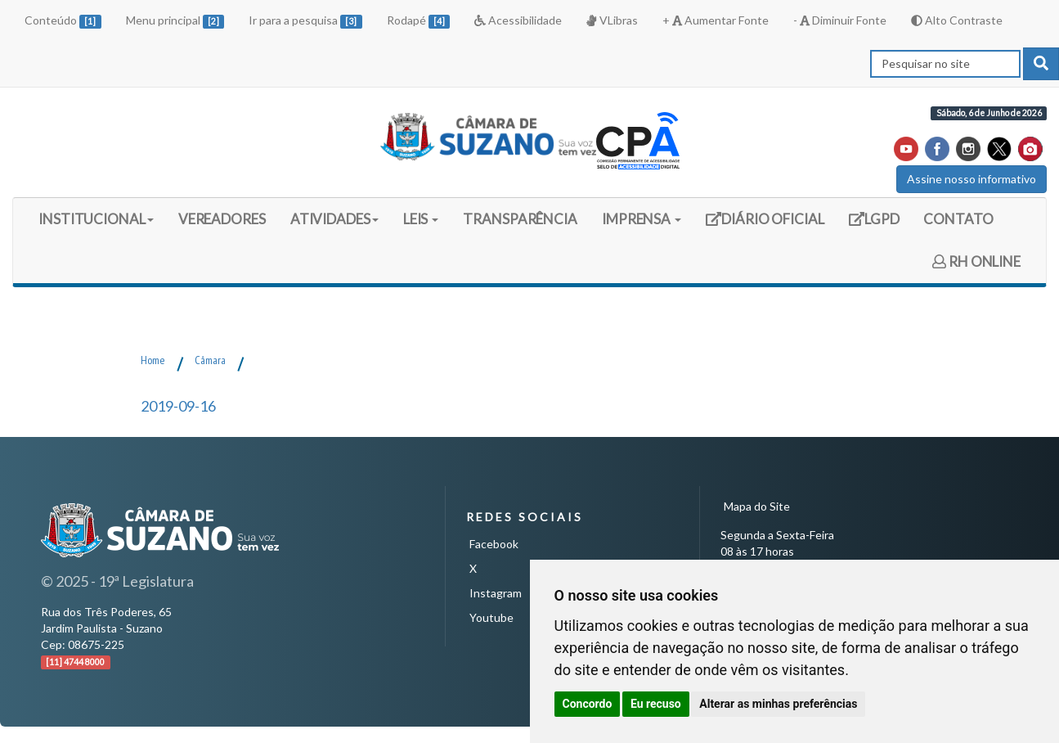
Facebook (493, 544)
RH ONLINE (976, 261)
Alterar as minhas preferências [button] (778, 703)
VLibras (611, 20)
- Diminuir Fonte (839, 20)
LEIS (421, 218)
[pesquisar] (1041, 63)
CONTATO (958, 218)
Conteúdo (63, 21)
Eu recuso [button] (655, 703)
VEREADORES (222, 218)
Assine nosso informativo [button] (971, 179)
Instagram (495, 593)
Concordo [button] (588, 703)
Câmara (210, 360)
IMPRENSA (641, 218)
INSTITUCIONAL (96, 218)
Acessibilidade (518, 20)
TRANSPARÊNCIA (520, 218)
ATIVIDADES (334, 218)
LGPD (880, 224)
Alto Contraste (957, 20)
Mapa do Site (757, 506)
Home (153, 360)
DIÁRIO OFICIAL (764, 224)
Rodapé (419, 21)
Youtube (491, 617)
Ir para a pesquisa (305, 21)
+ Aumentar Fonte (715, 20)
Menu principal (175, 21)
